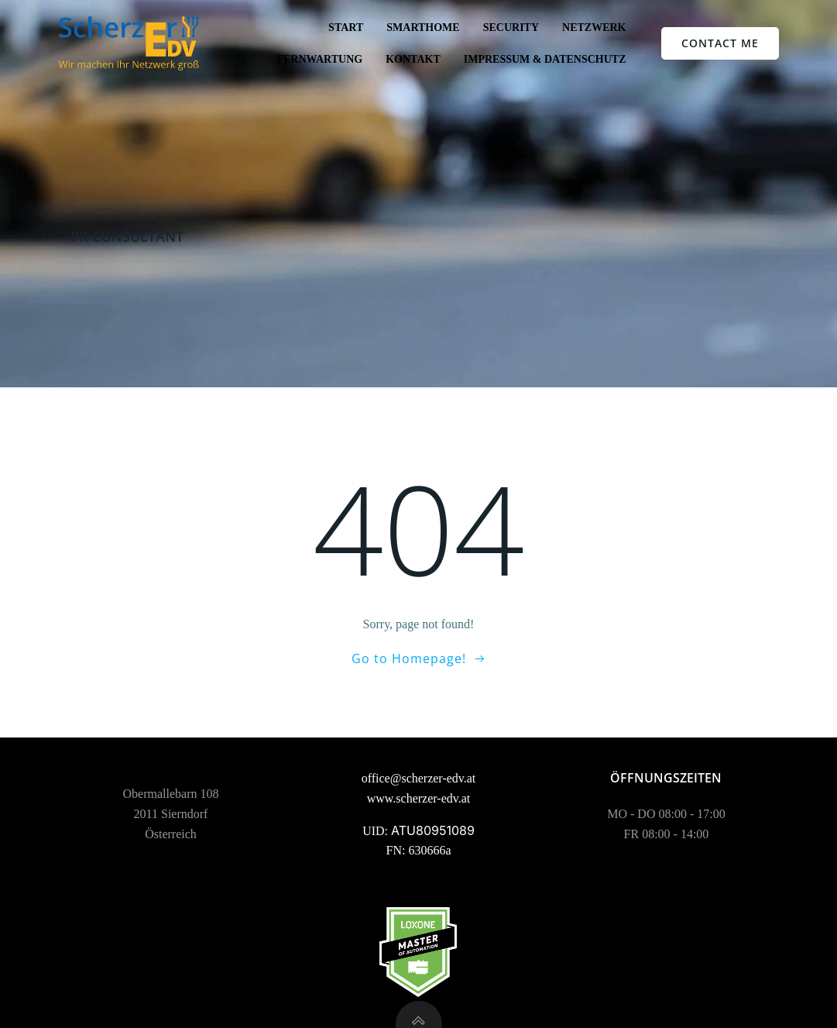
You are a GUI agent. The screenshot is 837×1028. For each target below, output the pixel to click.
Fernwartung (319, 59)
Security (511, 27)
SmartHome (422, 27)
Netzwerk (594, 27)
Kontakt (413, 59)
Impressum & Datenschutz (545, 59)
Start (345, 27)
